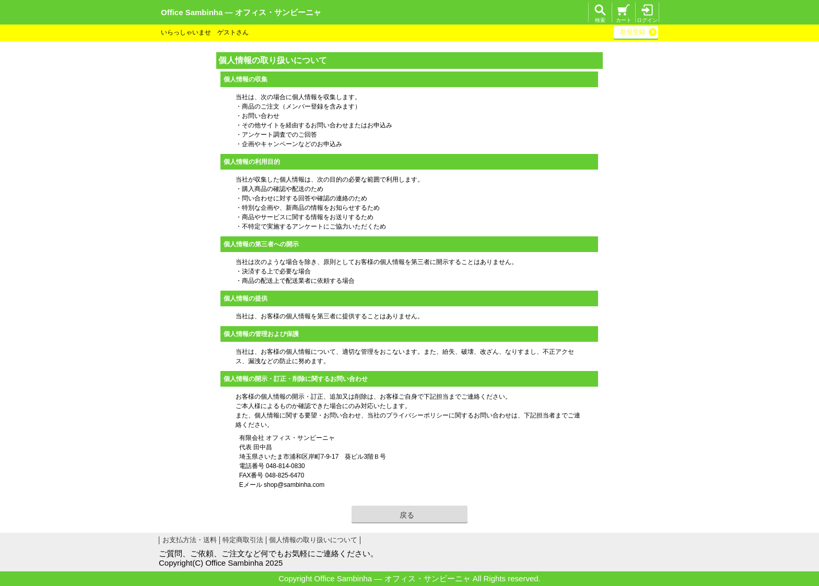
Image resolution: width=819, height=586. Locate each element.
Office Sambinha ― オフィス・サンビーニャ (241, 12)
